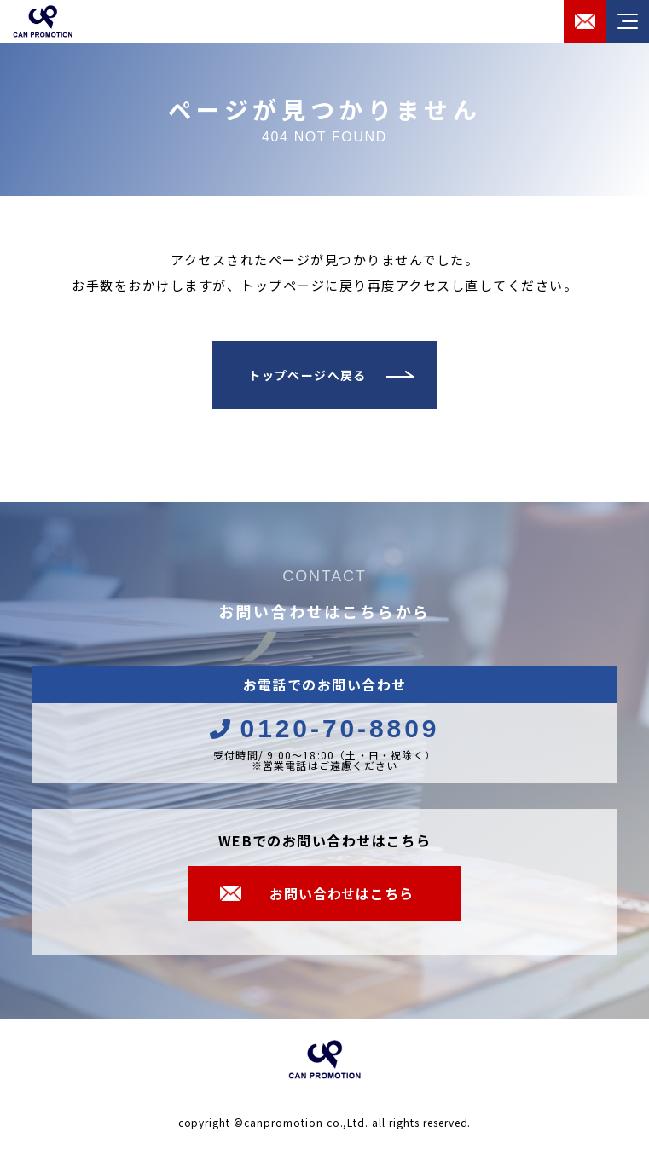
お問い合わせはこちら (341, 893)
